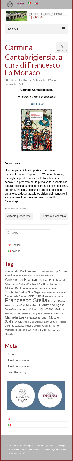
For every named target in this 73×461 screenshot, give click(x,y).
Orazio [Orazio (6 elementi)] (18, 321)
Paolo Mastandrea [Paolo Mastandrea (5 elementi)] (32, 321)
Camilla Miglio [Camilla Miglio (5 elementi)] (45, 284)
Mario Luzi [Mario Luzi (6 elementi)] (60, 309)
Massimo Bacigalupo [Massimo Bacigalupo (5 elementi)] (32, 313)
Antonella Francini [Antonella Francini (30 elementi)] (22, 279)
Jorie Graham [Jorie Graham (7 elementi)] (13, 309)
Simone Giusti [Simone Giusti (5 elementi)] (41, 326)
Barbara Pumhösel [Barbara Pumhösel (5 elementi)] (28, 284)
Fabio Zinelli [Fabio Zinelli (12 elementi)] (35, 296)
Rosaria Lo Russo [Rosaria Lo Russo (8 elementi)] (22, 325)
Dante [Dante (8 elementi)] (18, 288)
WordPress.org (17, 372)
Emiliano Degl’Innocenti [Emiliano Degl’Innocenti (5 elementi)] (54, 292)
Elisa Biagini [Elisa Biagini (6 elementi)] (34, 292)
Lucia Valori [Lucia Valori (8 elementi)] (29, 309)
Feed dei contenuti (19, 360)
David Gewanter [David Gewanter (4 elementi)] (30, 288)
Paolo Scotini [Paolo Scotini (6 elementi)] (49, 321)
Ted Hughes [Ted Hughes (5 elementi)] (46, 330)
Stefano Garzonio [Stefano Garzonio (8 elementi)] (28, 329)
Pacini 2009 (36, 103)
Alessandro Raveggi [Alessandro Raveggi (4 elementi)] (48, 271)
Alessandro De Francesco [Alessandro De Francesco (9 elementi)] (22, 271)
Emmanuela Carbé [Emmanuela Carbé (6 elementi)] (15, 296)
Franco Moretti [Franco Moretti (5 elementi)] (12, 305)
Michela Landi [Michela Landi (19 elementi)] (16, 317)
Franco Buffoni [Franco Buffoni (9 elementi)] (57, 301)
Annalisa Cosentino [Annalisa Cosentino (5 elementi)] (23, 275)
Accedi (12, 354)
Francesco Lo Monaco (16, 209)
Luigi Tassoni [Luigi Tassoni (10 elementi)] (45, 309)
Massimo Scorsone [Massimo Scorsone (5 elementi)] (53, 313)
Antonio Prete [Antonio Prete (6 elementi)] (47, 280)
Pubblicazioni (25, 80)
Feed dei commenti (19, 366)
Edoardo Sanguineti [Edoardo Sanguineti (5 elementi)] (49, 288)
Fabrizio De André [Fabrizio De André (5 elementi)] (54, 296)
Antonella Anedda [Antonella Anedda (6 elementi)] (43, 275)
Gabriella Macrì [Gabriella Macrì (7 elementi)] (29, 305)
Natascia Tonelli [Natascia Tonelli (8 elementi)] (38, 317)
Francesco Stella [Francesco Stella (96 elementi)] (26, 300)
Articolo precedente (19, 216)
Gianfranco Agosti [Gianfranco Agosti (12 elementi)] (52, 305)
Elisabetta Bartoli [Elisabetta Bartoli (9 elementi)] (16, 292)
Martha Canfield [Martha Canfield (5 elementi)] (13, 313)
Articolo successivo (54, 216)
